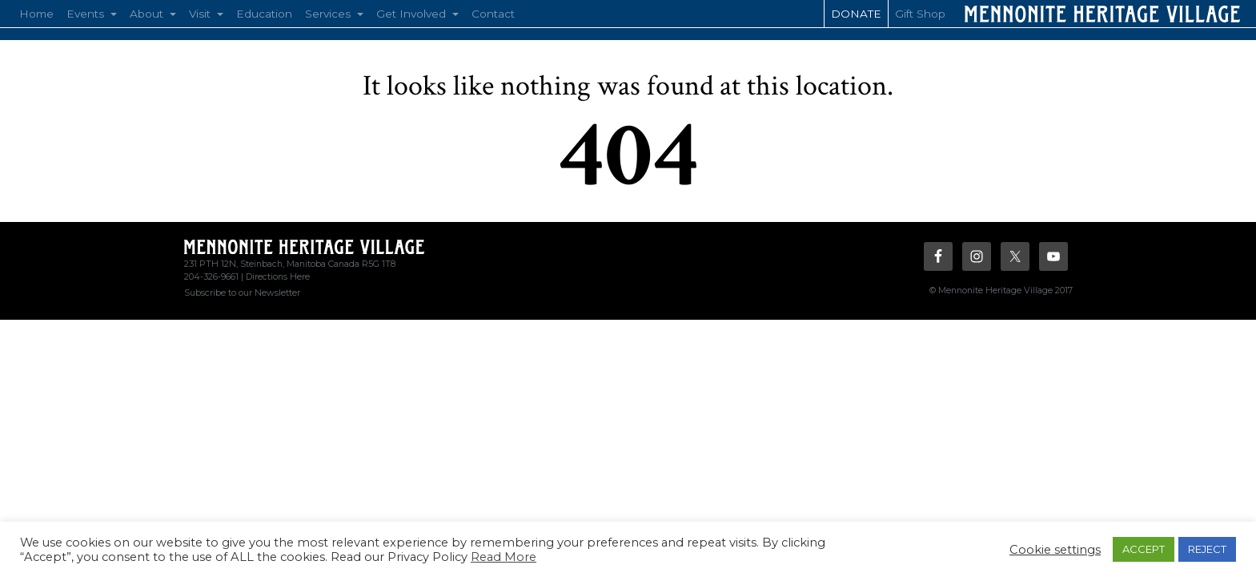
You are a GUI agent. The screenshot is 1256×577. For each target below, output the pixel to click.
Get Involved (412, 13)
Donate (856, 13)
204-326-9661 (211, 276)
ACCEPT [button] (1143, 549)
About (148, 13)
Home (36, 13)
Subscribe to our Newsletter (242, 292)
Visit (201, 13)
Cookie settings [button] (1055, 550)
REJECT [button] (1207, 549)
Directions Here (278, 276)
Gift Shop (920, 13)
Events (86, 13)
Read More (503, 557)
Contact (493, 13)
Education (264, 13)
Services (329, 13)
